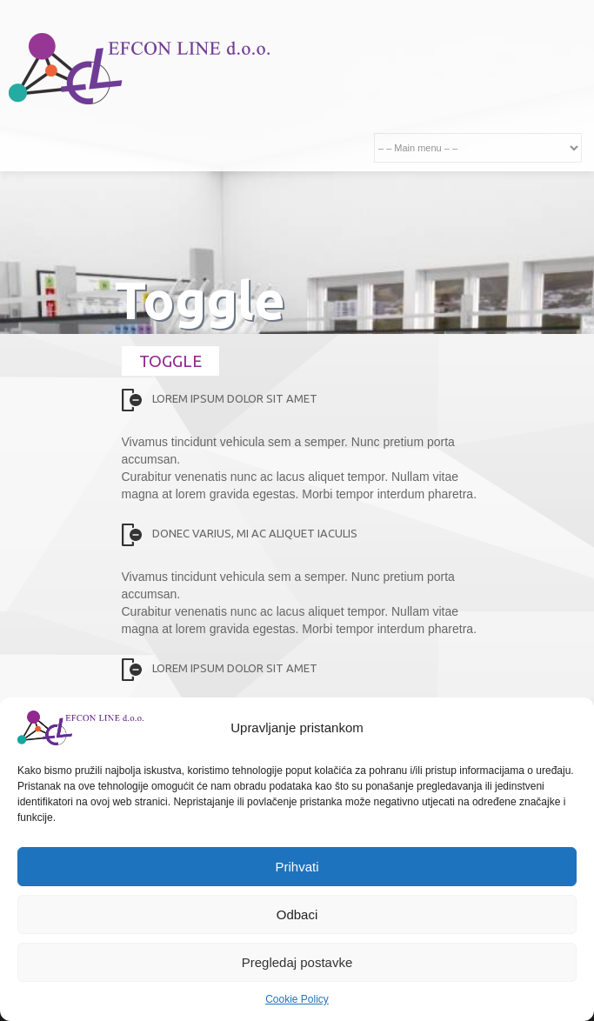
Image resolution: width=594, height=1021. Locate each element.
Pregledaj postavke (297, 962)
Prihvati (296, 866)
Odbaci (297, 914)
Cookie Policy (297, 999)
